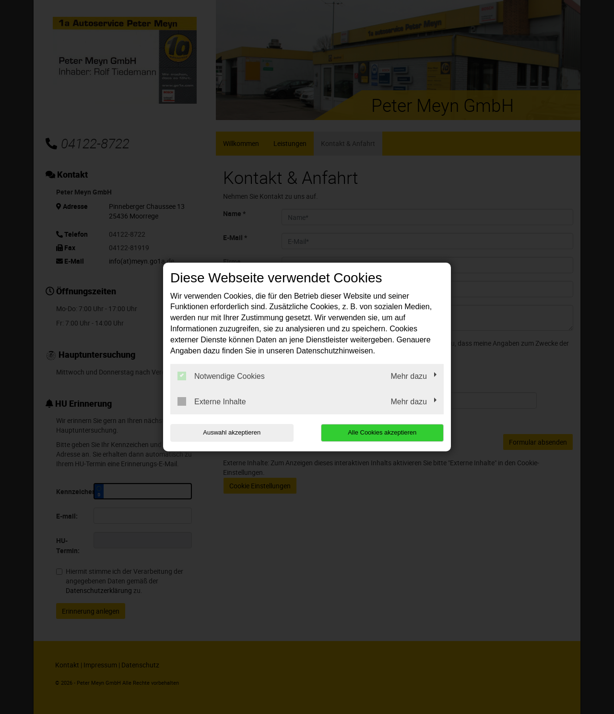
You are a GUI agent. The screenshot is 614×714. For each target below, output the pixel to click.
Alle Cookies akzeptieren (382, 432)
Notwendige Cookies (221, 376)
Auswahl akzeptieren (231, 432)
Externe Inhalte (211, 401)
